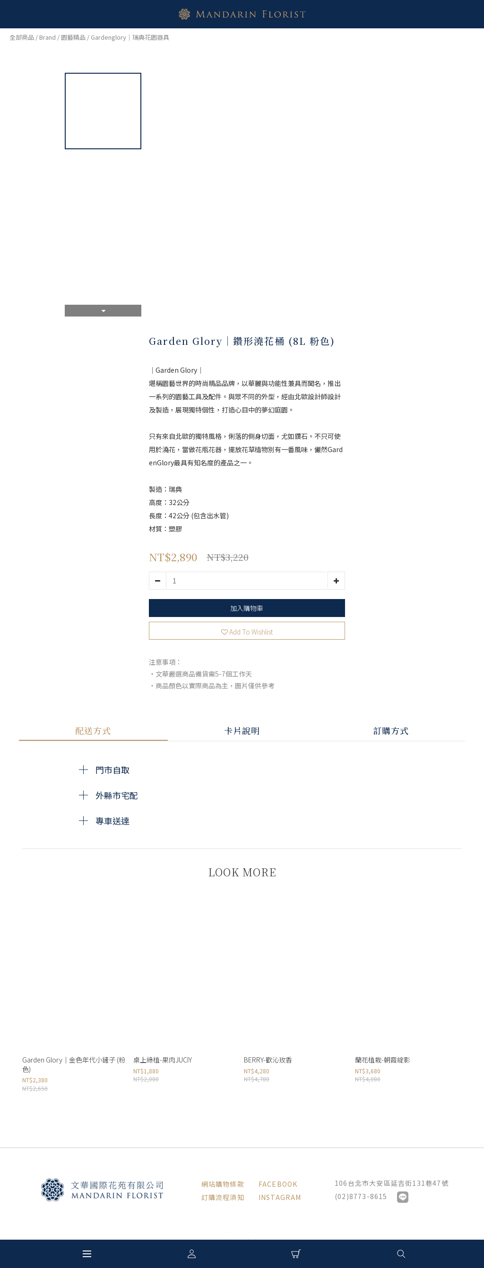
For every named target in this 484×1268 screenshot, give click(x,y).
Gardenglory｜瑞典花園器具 (130, 37)
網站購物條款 (222, 1184)
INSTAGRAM (280, 1197)
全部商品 (21, 37)
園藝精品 (73, 37)
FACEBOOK (278, 1184)
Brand (47, 37)
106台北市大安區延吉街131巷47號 (392, 1183)
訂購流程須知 (222, 1197)
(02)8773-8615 (361, 1196)
